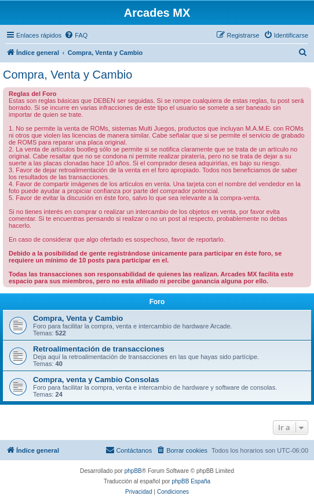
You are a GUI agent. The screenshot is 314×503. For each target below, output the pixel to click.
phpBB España (190, 481)
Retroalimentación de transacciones (98, 349)
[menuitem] (75, 35)
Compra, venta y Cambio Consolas (96, 379)
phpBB (133, 471)
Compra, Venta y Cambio (67, 74)
